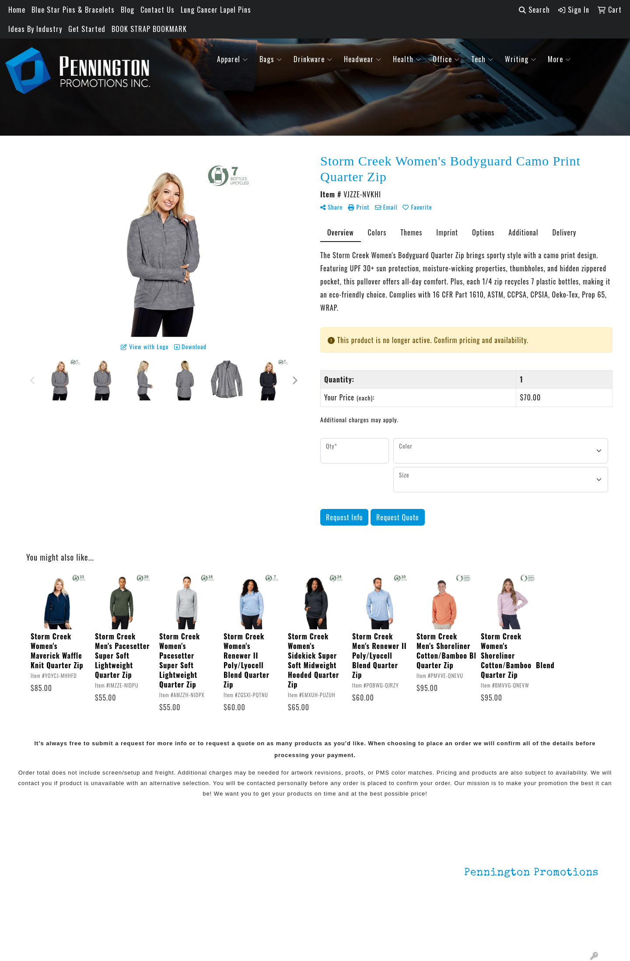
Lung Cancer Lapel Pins (216, 9)
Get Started (86, 29)
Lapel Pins (143, 858)
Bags (270, 59)
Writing (520, 59)
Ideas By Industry (35, 29)
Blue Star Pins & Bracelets (73, 9)
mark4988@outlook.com (560, 931)
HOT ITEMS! (145, 882)
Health (407, 59)
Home (16, 9)
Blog (127, 9)
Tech (482, 59)
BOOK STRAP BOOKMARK (149, 29)
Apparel (232, 59)
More (559, 59)
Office (446, 59)
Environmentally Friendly (165, 870)
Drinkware (313, 59)
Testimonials (51, 895)
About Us (45, 870)
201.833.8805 (577, 920)
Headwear (363, 59)
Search (534, 9)
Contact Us (157, 9)
